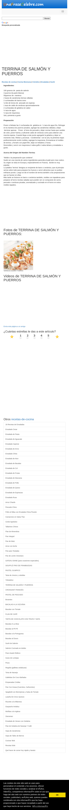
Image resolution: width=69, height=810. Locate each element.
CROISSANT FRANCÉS (14, 590)
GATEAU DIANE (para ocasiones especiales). (22, 561)
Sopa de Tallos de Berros (14, 736)
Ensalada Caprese (12, 444)
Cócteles (35, 82)
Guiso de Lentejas (12, 658)
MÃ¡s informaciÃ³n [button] (40, 806)
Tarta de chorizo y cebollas (15, 575)
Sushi (52, 82)
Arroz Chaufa (10, 502)
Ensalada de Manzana (13, 478)
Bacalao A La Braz (12, 624)
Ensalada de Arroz (12, 449)
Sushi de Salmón (11, 643)
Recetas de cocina (9, 82)
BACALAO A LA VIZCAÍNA (15, 604)
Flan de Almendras (12, 531)
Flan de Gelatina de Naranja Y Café (18, 726)
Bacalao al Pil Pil (11, 629)
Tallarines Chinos (11, 527)
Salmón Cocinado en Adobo (15, 648)
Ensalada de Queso (12, 488)
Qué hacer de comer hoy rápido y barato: (20, 750)
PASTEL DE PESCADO (14, 595)
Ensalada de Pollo (12, 483)
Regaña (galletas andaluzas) (16, 668)
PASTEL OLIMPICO (12, 570)
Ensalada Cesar (11, 429)
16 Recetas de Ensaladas (14, 424)
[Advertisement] (34, 47)
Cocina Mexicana (24, 82)
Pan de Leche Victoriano (14, 556)
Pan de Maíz (10, 541)
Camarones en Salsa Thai (15, 517)
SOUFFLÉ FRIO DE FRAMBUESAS (18, 565)
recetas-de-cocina (22, 419)
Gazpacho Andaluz (12, 707)
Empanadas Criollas (12, 682)
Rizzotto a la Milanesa (13, 702)
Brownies (8, 600)
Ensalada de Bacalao (13, 463)
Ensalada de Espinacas (14, 493)
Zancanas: (9, 716)
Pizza (7, 663)
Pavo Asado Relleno (12, 653)
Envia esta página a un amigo (14, 326)
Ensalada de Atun (11, 459)
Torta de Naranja (11, 672)
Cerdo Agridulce (11, 522)
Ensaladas (45, 82)
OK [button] (57, 795)
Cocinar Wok (10, 741)
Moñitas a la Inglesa (12, 711)
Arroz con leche (11, 546)
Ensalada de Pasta (12, 434)
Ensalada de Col (11, 468)
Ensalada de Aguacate (13, 439)
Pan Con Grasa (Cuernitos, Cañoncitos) (20, 687)
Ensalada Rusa (11, 497)
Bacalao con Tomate (12, 609)
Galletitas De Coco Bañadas (15, 677)
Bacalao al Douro (11, 638)
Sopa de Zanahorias (12, 731)
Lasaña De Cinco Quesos (14, 697)
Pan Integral (9, 536)
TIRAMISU (9, 580)
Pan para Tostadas (12, 551)
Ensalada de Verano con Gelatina (17, 721)
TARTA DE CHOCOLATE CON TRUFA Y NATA (22, 619)
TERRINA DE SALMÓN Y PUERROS (19, 585)
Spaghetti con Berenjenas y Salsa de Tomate (21, 692)
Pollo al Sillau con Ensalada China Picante (21, 512)
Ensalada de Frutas (12, 473)
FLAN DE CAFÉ (11, 614)
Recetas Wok (10, 745)
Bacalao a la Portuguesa (14, 634)
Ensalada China (11, 454)
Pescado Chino (11, 507)
